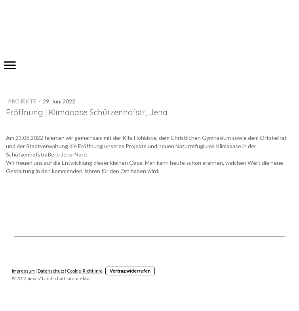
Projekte (23, 101)
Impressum (23, 270)
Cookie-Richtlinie (85, 270)
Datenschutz (51, 270)
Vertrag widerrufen (130, 270)
